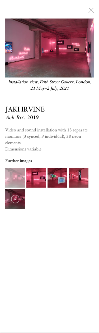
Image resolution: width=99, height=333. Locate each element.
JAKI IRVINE (25, 109)
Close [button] (90, 12)
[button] (15, 178)
